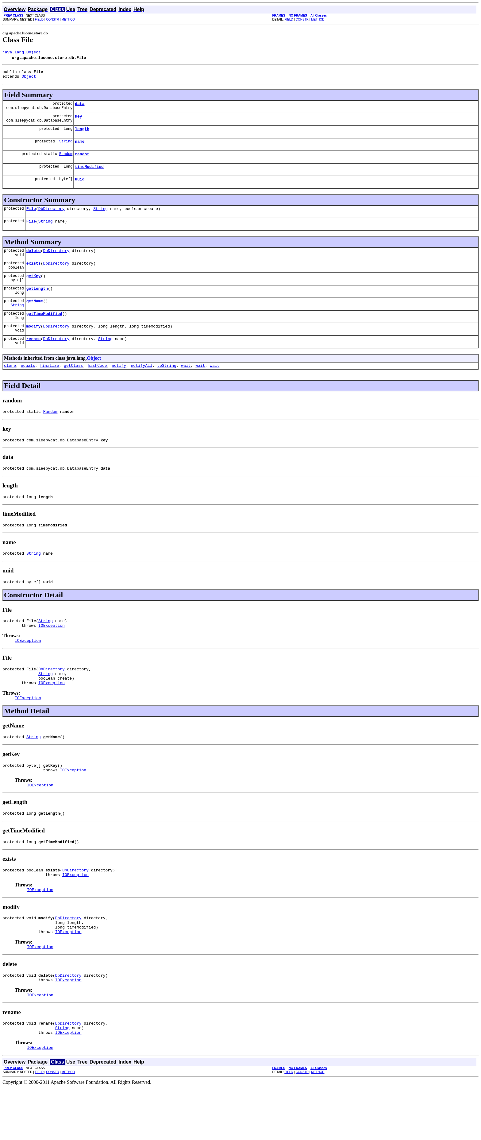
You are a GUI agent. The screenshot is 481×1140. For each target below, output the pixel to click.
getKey (33, 289)
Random (65, 161)
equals (28, 384)
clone (10, 384)
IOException (51, 653)
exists (33, 276)
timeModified (89, 174)
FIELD (39, 19)
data (79, 107)
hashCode (97, 384)
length (82, 134)
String (65, 147)
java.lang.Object (21, 53)
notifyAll (141, 384)
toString (166, 384)
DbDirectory (51, 218)
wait (185, 384)
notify (119, 384)
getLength (37, 303)
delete (33, 262)
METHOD (68, 19)
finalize (49, 384)
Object (28, 79)
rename (33, 357)
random (82, 161)
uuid (79, 188)
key (78, 120)
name (79, 147)
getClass (73, 384)
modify (33, 343)
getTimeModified (44, 330)
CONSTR (52, 19)
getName (34, 316)
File (31, 218)
